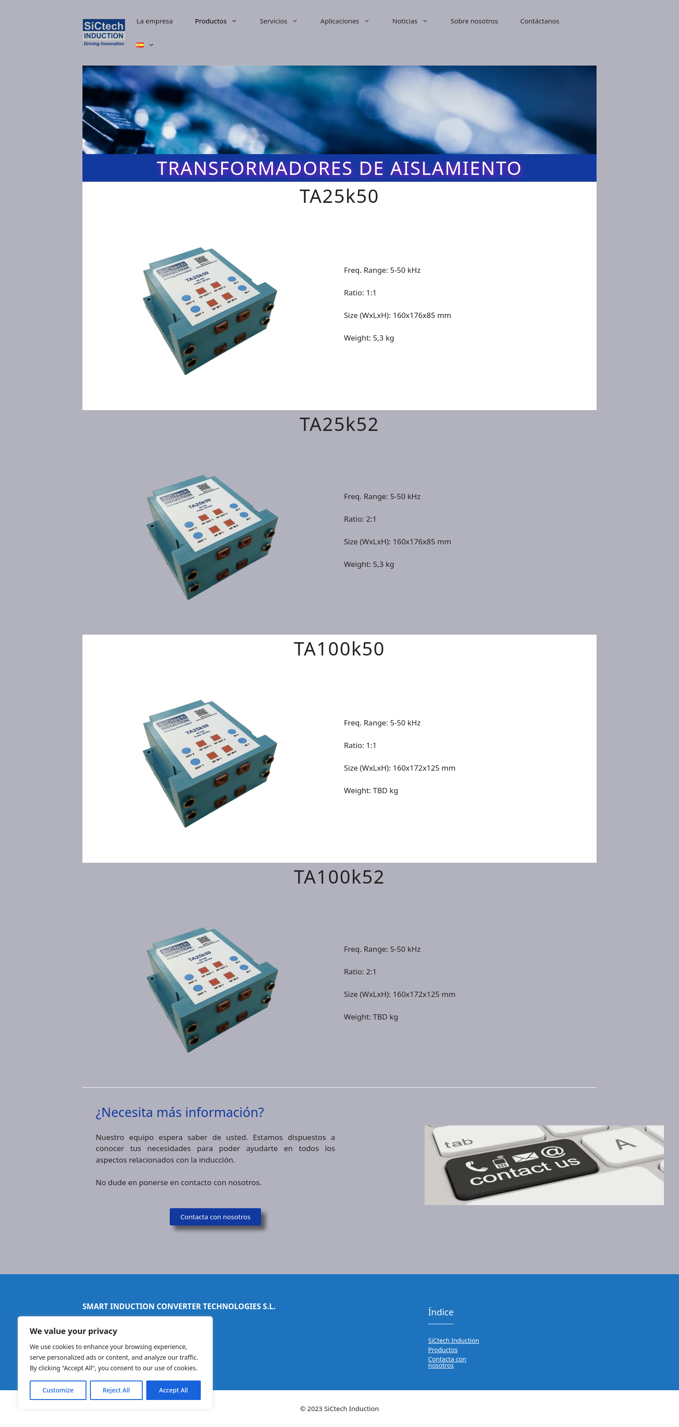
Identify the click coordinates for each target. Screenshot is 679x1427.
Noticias (415, 21)
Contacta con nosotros (447, 1362)
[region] (115, 1362)
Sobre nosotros (474, 20)
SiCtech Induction (453, 1340)
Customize (58, 1390)
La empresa (155, 20)
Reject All (116, 1390)
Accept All (173, 1390)
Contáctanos (539, 20)
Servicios (284, 21)
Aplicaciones (350, 21)
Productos (222, 21)
